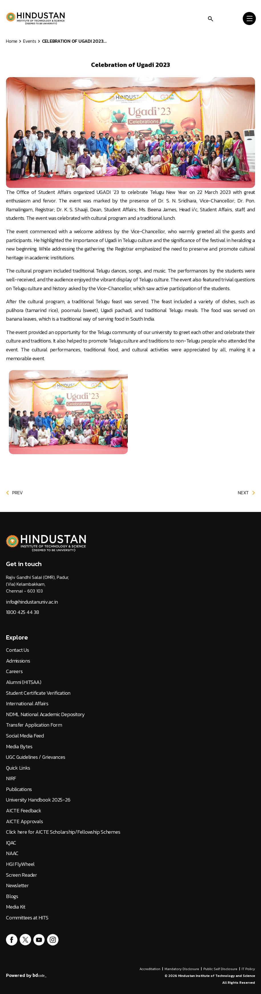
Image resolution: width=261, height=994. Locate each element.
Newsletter (17, 885)
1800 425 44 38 (22, 612)
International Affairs (27, 703)
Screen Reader (21, 875)
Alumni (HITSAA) (23, 682)
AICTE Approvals (24, 821)
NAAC (12, 853)
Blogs (12, 896)
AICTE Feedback (23, 811)
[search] (210, 18)
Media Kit (15, 907)
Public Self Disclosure (220, 969)
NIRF (11, 778)
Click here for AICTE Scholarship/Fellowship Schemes (63, 832)
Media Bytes (19, 746)
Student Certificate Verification (38, 693)
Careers (14, 671)
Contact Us (17, 650)
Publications (19, 789)
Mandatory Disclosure (182, 969)
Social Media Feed (25, 736)
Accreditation (149, 969)
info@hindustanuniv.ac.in (32, 602)
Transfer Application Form (34, 725)
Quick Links (18, 768)
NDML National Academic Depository (45, 714)
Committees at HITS (27, 918)
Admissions (18, 661)
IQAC (11, 843)
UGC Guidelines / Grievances (35, 757)
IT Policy (248, 969)
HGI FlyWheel (20, 864)
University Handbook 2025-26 (38, 800)
